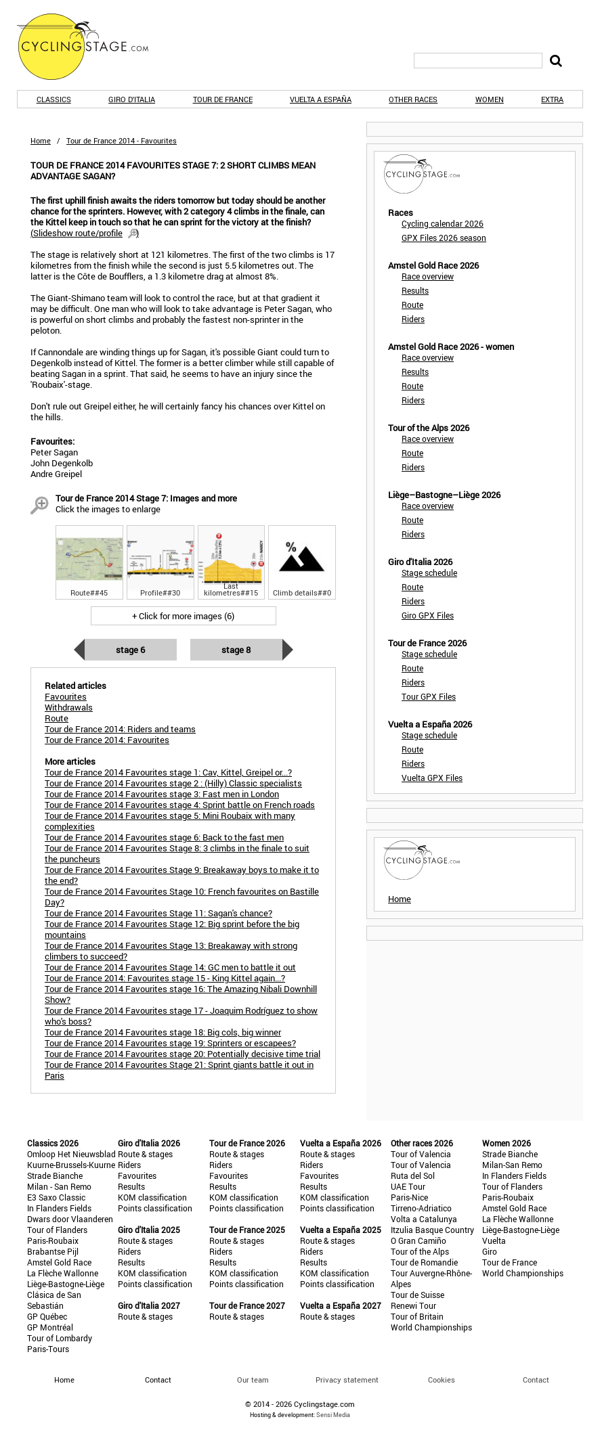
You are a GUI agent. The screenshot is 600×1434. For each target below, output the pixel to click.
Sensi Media (333, 1414)
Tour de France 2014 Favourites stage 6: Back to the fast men (164, 837)
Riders (413, 318)
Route (412, 304)
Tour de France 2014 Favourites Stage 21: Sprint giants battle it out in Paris (179, 1069)
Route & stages (145, 1153)
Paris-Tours (48, 1348)
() (84, 233)
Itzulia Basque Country (432, 1229)
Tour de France (223, 99)
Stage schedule (429, 572)
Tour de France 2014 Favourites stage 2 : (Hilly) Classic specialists (173, 783)
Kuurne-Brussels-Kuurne (71, 1164)
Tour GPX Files (429, 696)
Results (415, 290)
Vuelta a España (320, 99)
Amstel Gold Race (59, 1262)
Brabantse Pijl (53, 1251)
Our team (253, 1379)
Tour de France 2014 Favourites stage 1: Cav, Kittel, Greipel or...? (168, 772)
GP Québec (47, 1316)
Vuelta (494, 1240)
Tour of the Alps (420, 1251)
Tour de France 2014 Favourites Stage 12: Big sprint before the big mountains (172, 929)
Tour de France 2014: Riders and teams (120, 729)
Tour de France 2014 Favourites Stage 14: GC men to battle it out (170, 967)
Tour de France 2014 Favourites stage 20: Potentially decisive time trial (182, 1054)
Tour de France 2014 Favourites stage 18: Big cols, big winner (163, 1032)
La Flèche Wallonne (62, 1273)
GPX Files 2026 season (444, 237)
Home (40, 140)
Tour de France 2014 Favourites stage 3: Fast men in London (162, 794)
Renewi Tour (413, 1305)
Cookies (441, 1379)
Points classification (155, 1208)
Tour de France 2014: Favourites (107, 740)
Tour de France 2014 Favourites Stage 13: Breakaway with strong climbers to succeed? (171, 950)
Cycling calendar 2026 (443, 223)
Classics (54, 99)
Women (489, 99)
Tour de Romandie (424, 1262)
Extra (552, 99)
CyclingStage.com (91, 47)
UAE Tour (408, 1186)
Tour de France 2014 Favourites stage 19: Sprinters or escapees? (170, 1043)
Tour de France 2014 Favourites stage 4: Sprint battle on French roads (180, 805)
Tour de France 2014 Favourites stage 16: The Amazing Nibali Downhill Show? (181, 994)
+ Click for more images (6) (183, 616)
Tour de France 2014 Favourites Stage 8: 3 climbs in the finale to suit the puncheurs (177, 853)
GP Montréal (50, 1327)
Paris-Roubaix (53, 1240)
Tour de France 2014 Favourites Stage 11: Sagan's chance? (158, 913)
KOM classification (152, 1197)
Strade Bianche (55, 1175)
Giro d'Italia (131, 99)
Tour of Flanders (57, 1229)
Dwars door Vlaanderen (70, 1218)
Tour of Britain (417, 1316)
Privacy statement (347, 1379)
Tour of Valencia (421, 1153)
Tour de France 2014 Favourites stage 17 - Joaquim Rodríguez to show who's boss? (181, 1015)
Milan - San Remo (59, 1186)
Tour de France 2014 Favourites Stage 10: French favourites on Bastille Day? (182, 896)
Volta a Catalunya (424, 1218)
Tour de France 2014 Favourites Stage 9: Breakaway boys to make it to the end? (182, 875)
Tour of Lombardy (59, 1337)
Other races (413, 99)
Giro (489, 1251)
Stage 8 (236, 650)
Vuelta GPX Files (432, 777)
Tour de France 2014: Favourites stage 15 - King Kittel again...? (165, 978)
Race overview (428, 276)
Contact (536, 1379)
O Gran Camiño (418, 1240)
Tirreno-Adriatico (421, 1208)
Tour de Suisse (417, 1294)
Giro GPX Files (428, 615)
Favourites (137, 1175)
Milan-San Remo (512, 1164)
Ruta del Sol (413, 1175)
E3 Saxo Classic (56, 1197)
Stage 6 (130, 650)
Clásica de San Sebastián (54, 1300)
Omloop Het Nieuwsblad (71, 1153)
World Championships (431, 1327)
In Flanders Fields (59, 1208)
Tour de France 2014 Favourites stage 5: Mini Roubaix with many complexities (170, 820)
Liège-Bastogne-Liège (65, 1283)
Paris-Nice (409, 1197)
